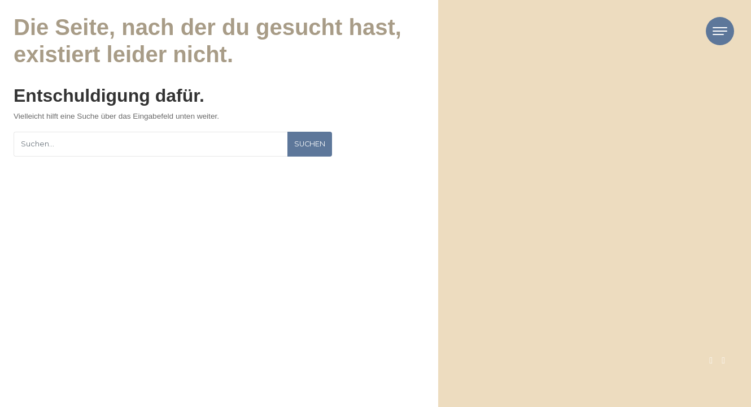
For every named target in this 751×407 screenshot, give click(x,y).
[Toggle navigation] (720, 31)
